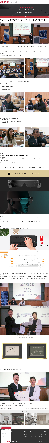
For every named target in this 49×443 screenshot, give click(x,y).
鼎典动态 (1, 16)
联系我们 (45, 433)
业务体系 (40, 435)
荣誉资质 (40, 440)
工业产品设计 (25, 433)
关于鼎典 (40, 433)
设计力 (31, 435)
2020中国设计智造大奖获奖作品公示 (6, 408)
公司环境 (45, 435)
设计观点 (24, 16)
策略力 (31, 438)
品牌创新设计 (25, 435)
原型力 (31, 433)
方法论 (40, 438)
